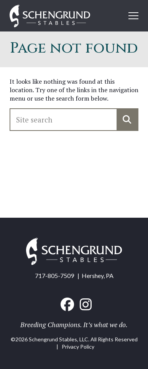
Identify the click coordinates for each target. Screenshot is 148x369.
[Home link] (50, 17)
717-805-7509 (54, 275)
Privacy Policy (78, 346)
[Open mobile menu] (133, 15)
